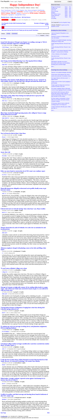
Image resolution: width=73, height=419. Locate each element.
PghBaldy (16, 329)
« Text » (47, 35)
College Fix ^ (5, 272)
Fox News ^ (4, 174)
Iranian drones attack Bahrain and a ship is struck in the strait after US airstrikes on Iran (61, 75)
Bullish (16, 210)
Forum (12, 1)
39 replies (22, 381)
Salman (16, 45)
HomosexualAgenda (32, 10)
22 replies (21, 45)
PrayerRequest (8, 10)
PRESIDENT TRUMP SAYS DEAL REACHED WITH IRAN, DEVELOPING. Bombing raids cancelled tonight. (60, 63)
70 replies (23, 251)
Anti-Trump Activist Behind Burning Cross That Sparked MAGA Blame (21, 61)
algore (15, 231)
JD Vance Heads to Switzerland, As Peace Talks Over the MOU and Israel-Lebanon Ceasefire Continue (60, 100)
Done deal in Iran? (55, 56)
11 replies (20, 135)
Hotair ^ (4, 364)
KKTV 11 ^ (4, 212)
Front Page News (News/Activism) (59, 69)
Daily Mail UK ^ (6, 118)
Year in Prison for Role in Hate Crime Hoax (13, 133)
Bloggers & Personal (55, 7)
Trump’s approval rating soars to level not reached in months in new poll (60, 85)
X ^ (3, 85)
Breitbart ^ (4, 399)
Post (70, 7)
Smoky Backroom (55, 15)
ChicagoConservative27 (20, 397)
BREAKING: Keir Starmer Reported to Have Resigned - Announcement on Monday (61, 51)
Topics (66, 7)
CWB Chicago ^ (6, 47)
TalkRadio (18, 13)
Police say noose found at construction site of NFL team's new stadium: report (23, 171)
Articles (3, 33)
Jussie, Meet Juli (5, 152)
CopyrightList (11, 14)
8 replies (21, 210)
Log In (15, 1)
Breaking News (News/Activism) (58, 30)
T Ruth (16, 154)
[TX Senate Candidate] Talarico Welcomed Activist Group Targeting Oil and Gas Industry (61, 89)
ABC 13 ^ (4, 193)
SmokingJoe (16, 83)
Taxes (8, 11)
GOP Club (53, 9)
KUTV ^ (4, 383)
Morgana (16, 116)
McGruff (16, 172)
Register (20, 1)
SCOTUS (13, 10)
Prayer (2, 10)
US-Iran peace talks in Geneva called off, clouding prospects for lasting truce (60, 104)
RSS (48, 412)
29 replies (22, 329)
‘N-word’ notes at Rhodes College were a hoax (14, 268)
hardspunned (17, 251)
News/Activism (54, 11)
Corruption (3, 11)
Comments (14, 33)
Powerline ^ (5, 155)
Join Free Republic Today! (64, 22)
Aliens (26, 10)
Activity (8, 33)
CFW (15, 135)
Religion (53, 12)
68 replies (27, 98)
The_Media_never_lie (19, 98)
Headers (42, 35)
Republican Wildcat (18, 62)
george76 (16, 292)
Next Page (3, 38)
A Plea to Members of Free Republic (59, 54)
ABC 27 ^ (4, 349)
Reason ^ (4, 137)
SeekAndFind (17, 362)
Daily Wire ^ (5, 64)
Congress (12, 11)
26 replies (22, 347)
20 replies (29, 397)
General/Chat (54, 8)
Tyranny (31, 11)
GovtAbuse (26, 11)
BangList (22, 10)
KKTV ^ (4, 312)
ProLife (17, 10)
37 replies (24, 270)
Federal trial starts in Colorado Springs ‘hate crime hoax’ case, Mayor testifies (23, 209)
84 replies (21, 172)
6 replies (26, 62)
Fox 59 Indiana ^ (6, 331)
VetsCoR (53, 16)
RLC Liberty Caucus (55, 14)
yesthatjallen (17, 191)
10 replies (20, 154)
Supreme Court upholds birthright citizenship (61, 72)
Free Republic (5, 1)
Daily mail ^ (5, 293)
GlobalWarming (40, 10)
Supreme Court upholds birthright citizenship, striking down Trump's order (61, 40)
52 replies (22, 83)
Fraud (15, 11)
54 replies (21, 292)
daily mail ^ (5, 232)
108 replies (21, 116)
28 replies (23, 191)
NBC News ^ (5, 100)
